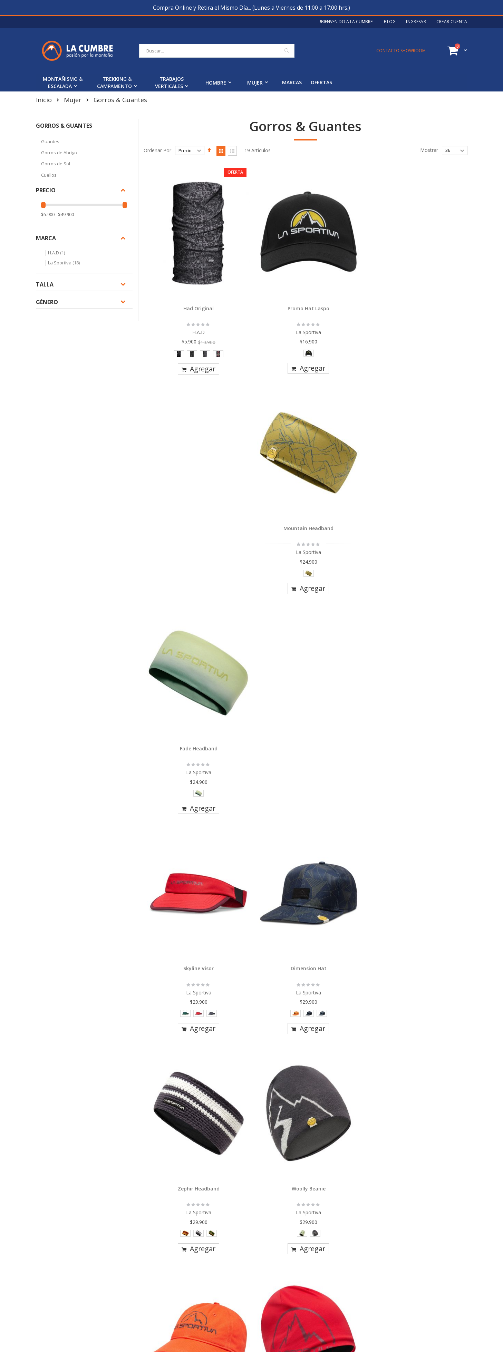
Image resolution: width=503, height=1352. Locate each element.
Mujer (72, 100)
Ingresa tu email (347, 1275)
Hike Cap (184, 633)
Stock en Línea (204, 1302)
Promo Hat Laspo (265, 269)
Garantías (199, 1267)
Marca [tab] (46, 238)
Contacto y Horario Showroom (75, 1267)
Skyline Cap (427, 814)
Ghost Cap (184, 995)
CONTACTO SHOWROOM (401, 51)
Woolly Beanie (427, 451)
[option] (164, 314)
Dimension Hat (265, 451)
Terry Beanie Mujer (265, 995)
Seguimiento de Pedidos (215, 1279)
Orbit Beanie (265, 814)
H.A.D (57, 253)
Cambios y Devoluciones (215, 1255)
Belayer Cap (184, 814)
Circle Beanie (265, 633)
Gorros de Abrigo (59, 152)
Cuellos (49, 175)
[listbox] (184, 316)
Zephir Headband (346, 451)
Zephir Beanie (345, 633)
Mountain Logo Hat (427, 633)
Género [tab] (47, 302)
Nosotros (51, 1244)
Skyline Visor (184, 451)
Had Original (184, 269)
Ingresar (416, 22)
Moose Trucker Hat (346, 814)
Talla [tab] (45, 284)
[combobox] (216, 51)
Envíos (195, 1244)
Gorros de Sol (55, 164)
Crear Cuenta (451, 22)
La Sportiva (64, 263)
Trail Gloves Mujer (346, 995)
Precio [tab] (46, 190)
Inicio (44, 100)
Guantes (50, 141)
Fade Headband (427, 269)
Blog (390, 22)
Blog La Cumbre (59, 1255)
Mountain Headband (346, 269)
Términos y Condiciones (215, 1290)
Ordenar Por (157, 150)
